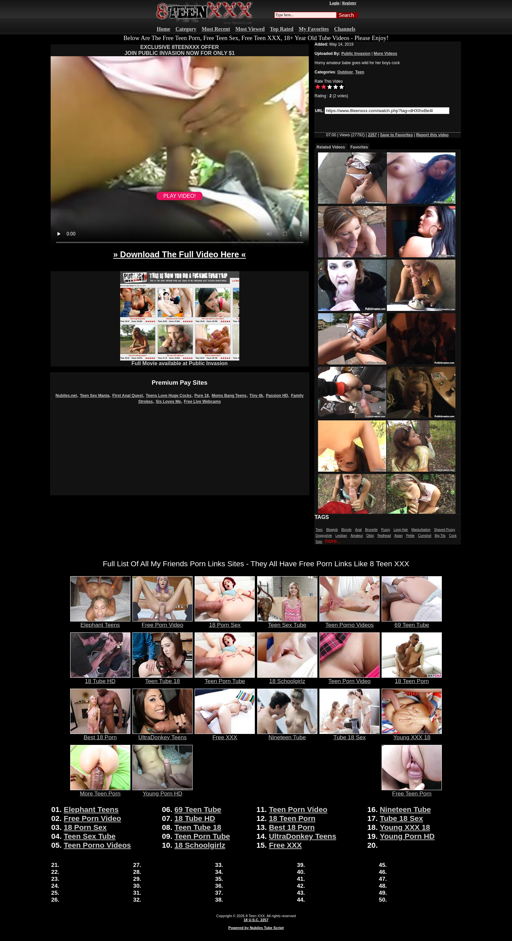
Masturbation (421, 530)
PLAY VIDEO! (179, 196)
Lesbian (341, 535)
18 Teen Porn (412, 678)
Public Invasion (355, 53)
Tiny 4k (256, 395)
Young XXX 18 (412, 735)
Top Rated (282, 29)
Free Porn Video (162, 622)
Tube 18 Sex (349, 735)
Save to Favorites (396, 135)
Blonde (346, 530)
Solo (319, 541)
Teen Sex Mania (94, 395)
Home (163, 29)
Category (185, 29)
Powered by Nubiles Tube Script (256, 928)
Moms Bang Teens (229, 395)
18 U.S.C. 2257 (256, 920)
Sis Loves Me (168, 401)
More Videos (385, 53)
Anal (358, 530)
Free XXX (225, 735)
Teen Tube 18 (162, 678)
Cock (453, 535)
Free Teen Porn (412, 791)
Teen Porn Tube (225, 678)
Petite (410, 535)
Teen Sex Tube (287, 622)
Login (334, 3)
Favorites (359, 147)
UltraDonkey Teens (162, 735)
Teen (359, 72)
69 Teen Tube (412, 622)
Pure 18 (201, 395)
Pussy (385, 530)
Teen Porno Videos (349, 622)
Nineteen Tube (287, 735)
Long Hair (401, 530)
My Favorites (314, 29)
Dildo (370, 535)
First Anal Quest (127, 395)
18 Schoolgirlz (287, 678)
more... (333, 541)
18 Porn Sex (225, 622)
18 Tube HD (100, 678)
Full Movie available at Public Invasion (179, 361)
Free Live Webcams (202, 401)
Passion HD (277, 395)
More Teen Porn (100, 791)
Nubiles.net (66, 395)
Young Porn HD (162, 791)
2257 (372, 135)
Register (349, 3)
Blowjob (332, 530)
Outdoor (345, 72)
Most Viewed (249, 29)
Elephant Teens (100, 622)
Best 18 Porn (100, 735)
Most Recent (216, 29)
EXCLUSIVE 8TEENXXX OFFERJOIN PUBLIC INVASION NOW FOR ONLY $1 (179, 50)
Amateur (356, 535)
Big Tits (440, 535)
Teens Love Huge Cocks (169, 395)
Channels (344, 29)
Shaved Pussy (444, 530)
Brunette (371, 530)
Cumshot (424, 535)
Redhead (384, 535)
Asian (398, 535)
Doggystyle (324, 535)
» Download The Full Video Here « (179, 254)
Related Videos (331, 147)
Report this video (432, 135)
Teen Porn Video (349, 678)
